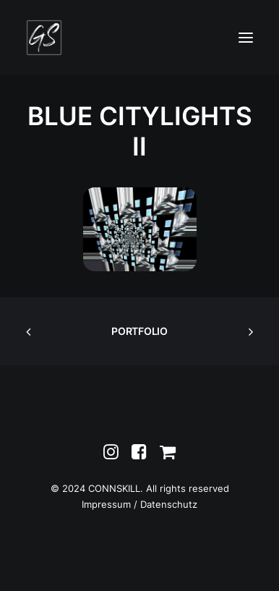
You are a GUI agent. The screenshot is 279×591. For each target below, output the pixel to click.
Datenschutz (168, 504)
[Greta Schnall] (44, 38)
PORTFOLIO (139, 331)
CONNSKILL (114, 488)
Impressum (106, 504)
